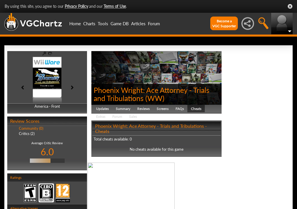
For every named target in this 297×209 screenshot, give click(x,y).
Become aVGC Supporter (224, 23)
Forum (154, 23)
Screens (163, 109)
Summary (123, 109)
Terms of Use (115, 6)
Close (290, 6)
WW (154, 98)
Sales (133, 116)
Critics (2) (27, 133)
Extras (100, 116)
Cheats (196, 109)
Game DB (120, 23)
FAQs (179, 109)
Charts (89, 23)
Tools (103, 23)
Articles (138, 23)
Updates (102, 109)
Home (75, 23)
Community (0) (31, 128)
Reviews (143, 109)
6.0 (47, 151)
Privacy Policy (76, 6)
